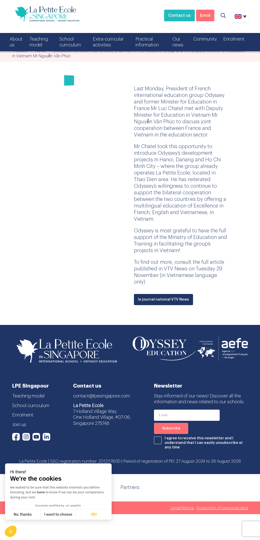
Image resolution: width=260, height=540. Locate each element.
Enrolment (233, 39)
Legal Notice (182, 508)
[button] (11, 531)
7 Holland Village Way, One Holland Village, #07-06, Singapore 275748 (102, 417)
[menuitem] (240, 16)
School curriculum (70, 42)
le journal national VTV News (163, 299)
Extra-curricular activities (108, 42)
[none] (240, 16)
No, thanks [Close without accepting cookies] (23, 514)
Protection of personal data (222, 508)
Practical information (147, 42)
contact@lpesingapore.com (101, 396)
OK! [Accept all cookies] (94, 514)
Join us (19, 424)
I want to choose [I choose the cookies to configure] (58, 514)
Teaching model (38, 42)
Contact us (179, 15)
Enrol (205, 15)
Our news (177, 42)
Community (205, 39)
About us (16, 42)
